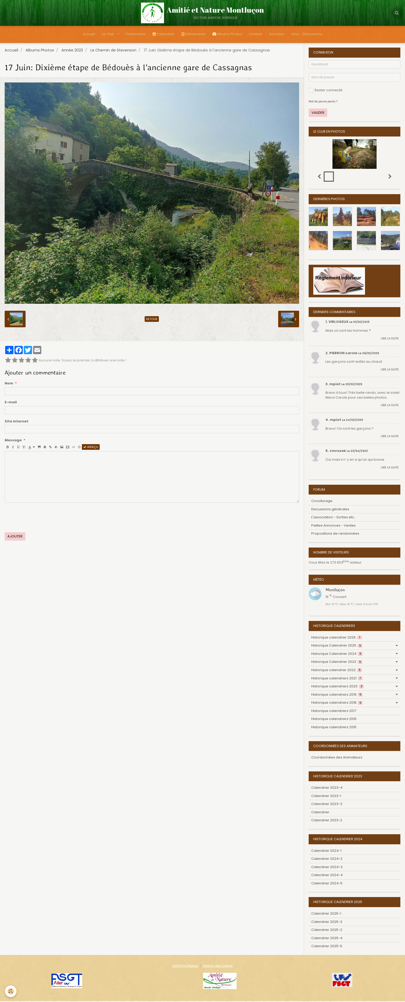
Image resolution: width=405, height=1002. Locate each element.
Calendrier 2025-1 (326, 914)
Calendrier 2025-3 (326, 922)
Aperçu (90, 448)
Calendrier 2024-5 (326, 884)
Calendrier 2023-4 (326, 788)
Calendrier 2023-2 (326, 821)
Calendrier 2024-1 (326, 851)
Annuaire (279, 34)
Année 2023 (72, 51)
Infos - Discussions (310, 34)
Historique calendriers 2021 (337, 679)
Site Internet (16, 422)
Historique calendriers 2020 (337, 687)
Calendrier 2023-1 (326, 796)
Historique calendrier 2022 (336, 671)
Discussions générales (330, 510)
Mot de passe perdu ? (323, 102)
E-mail (11, 403)
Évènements (194, 34)
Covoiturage (321, 501)
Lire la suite (390, 339)
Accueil (85, 34)
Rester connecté (325, 91)
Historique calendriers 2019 (337, 695)
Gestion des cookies (217, 967)
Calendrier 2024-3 (326, 868)
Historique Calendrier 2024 (337, 654)
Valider (317, 113)
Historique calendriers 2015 (333, 728)
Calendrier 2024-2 (326, 859)
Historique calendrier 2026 (336, 638)
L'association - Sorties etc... (333, 518)
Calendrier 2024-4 (327, 876)
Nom (9, 384)
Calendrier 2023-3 (326, 804)
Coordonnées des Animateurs (336, 758)
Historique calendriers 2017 (333, 711)
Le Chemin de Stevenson (113, 51)
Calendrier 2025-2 (326, 930)
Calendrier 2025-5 (326, 947)
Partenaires (134, 34)
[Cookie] (11, 991)
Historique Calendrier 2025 (336, 646)
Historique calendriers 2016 (333, 719)
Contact (257, 34)
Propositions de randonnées (335, 534)
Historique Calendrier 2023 (336, 662)
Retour (151, 320)
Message (13, 441)
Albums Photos (228, 34)
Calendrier (163, 34)
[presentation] (44, 518)
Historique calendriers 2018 (337, 703)
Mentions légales (185, 967)
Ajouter (14, 537)
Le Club (105, 34)
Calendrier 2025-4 (326, 939)
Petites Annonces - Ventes (333, 526)
